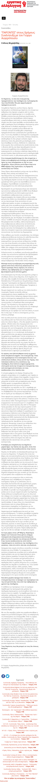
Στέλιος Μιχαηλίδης (10, 43)
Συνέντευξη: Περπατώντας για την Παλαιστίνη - (20, 745)
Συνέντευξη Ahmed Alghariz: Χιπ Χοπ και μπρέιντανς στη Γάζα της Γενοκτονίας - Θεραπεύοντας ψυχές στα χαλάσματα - (20, 689)
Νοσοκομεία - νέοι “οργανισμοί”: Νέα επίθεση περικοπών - (20, 711)
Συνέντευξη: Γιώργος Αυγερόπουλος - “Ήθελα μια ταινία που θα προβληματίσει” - (20, 706)
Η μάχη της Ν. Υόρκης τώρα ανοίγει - (20, 742)
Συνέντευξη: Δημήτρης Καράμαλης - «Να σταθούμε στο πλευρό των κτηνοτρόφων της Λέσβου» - (20, 683)
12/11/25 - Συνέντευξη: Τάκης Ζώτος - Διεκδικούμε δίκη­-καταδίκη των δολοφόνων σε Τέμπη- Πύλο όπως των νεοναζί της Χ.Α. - (20, 725)
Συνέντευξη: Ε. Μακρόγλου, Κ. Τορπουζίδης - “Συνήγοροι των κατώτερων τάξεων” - (20, 720)
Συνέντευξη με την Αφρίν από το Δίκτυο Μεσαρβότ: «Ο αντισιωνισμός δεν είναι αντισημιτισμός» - (20, 760)
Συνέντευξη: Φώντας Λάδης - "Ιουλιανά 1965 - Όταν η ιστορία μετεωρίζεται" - (20, 770)
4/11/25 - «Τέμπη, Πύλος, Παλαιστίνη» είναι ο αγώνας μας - (20, 731)
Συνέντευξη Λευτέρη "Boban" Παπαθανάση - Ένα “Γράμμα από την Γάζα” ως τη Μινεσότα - (20, 701)
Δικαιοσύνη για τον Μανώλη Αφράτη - (20, 747)
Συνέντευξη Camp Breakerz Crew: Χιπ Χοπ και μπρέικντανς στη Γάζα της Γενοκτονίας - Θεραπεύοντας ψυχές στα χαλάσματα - (20, 695)
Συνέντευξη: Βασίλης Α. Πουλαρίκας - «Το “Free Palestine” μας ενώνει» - (20, 775)
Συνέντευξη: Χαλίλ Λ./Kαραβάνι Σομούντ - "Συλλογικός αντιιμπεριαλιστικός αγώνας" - (20, 765)
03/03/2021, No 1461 (25, 43)
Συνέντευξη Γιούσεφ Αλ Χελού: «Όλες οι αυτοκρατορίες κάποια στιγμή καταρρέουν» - (20, 756)
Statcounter (4, 781)
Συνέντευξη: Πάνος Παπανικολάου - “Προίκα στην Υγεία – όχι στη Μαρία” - (20, 715)
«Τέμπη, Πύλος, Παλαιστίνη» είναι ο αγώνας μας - (20, 751)
